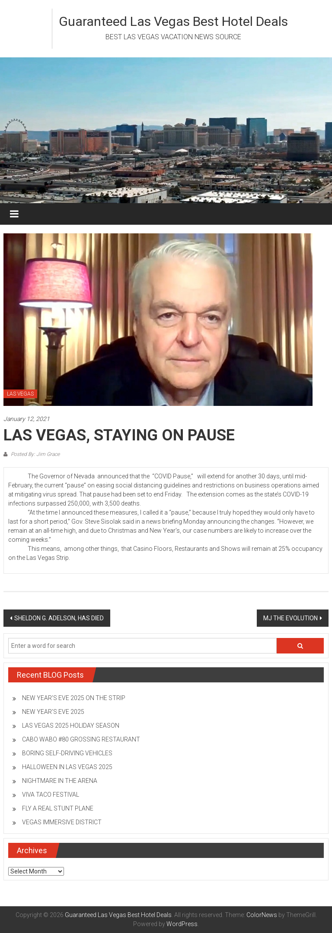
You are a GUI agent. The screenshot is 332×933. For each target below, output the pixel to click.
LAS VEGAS (20, 394)
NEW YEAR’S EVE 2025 (53, 711)
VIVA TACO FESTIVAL (50, 794)
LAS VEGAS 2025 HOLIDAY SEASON (70, 725)
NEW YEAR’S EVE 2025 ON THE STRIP (73, 697)
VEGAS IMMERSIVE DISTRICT (62, 822)
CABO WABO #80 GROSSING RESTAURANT (81, 739)
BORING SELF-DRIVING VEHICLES (67, 753)
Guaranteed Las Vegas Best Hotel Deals (173, 21)
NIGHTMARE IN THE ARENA (59, 780)
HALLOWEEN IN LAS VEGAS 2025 (67, 766)
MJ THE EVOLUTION (290, 618)
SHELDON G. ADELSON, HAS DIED (59, 618)
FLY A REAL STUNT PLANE (57, 808)
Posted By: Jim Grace (35, 454)
